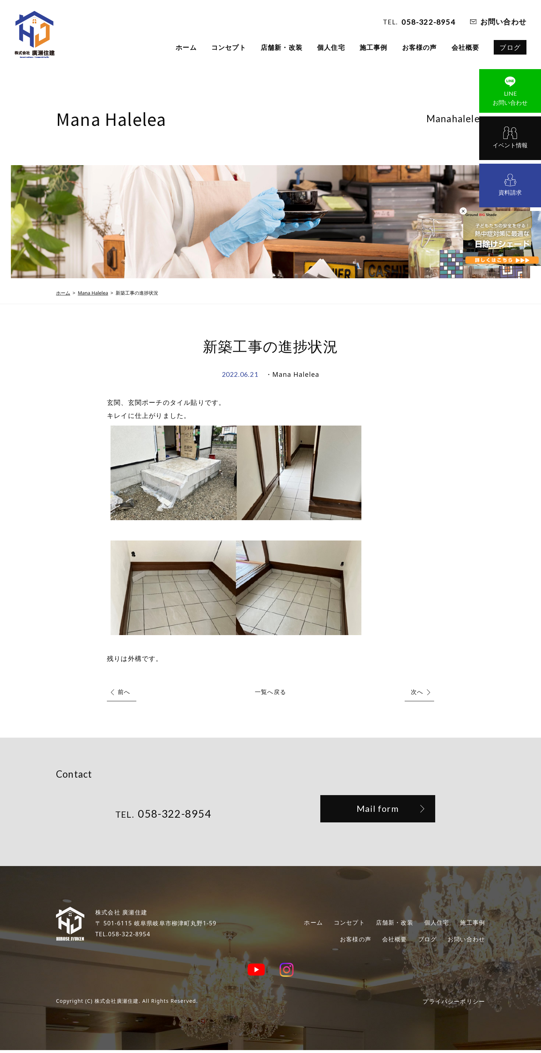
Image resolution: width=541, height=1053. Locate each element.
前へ (124, 692)
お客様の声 (419, 47)
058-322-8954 (428, 21)
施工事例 (374, 47)
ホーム (186, 47)
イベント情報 (510, 145)
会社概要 (466, 47)
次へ (417, 692)
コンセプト (228, 47)
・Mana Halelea (292, 374)
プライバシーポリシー (450, 1004)
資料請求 (510, 192)
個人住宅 (331, 47)
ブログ (510, 47)
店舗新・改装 (281, 47)
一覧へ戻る (270, 692)
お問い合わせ (503, 22)
